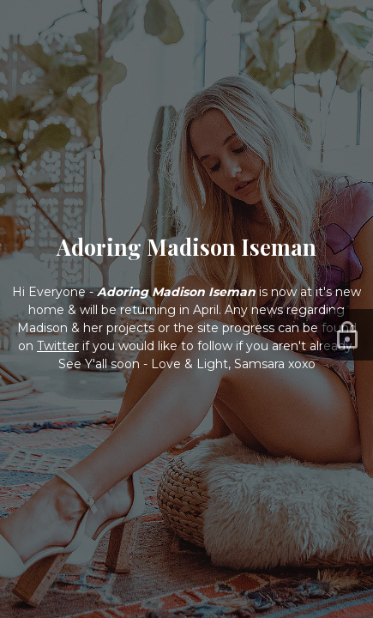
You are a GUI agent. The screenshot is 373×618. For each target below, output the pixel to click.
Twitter (58, 346)
